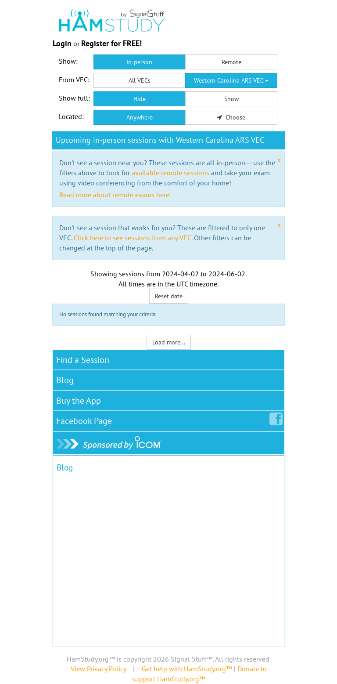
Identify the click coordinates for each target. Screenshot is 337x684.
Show (231, 99)
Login (62, 43)
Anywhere (139, 117)
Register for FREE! (111, 43)
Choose (231, 117)
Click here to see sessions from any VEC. (133, 237)
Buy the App (78, 400)
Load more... (168, 342)
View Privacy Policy (98, 668)
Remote (231, 62)
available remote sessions (170, 172)
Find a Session (82, 360)
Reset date (169, 296)
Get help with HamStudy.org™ (187, 668)
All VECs (140, 80)
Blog (65, 380)
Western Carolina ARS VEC (231, 80)
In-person (139, 62)
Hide (139, 99)
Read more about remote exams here (114, 194)
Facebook (85, 419)
